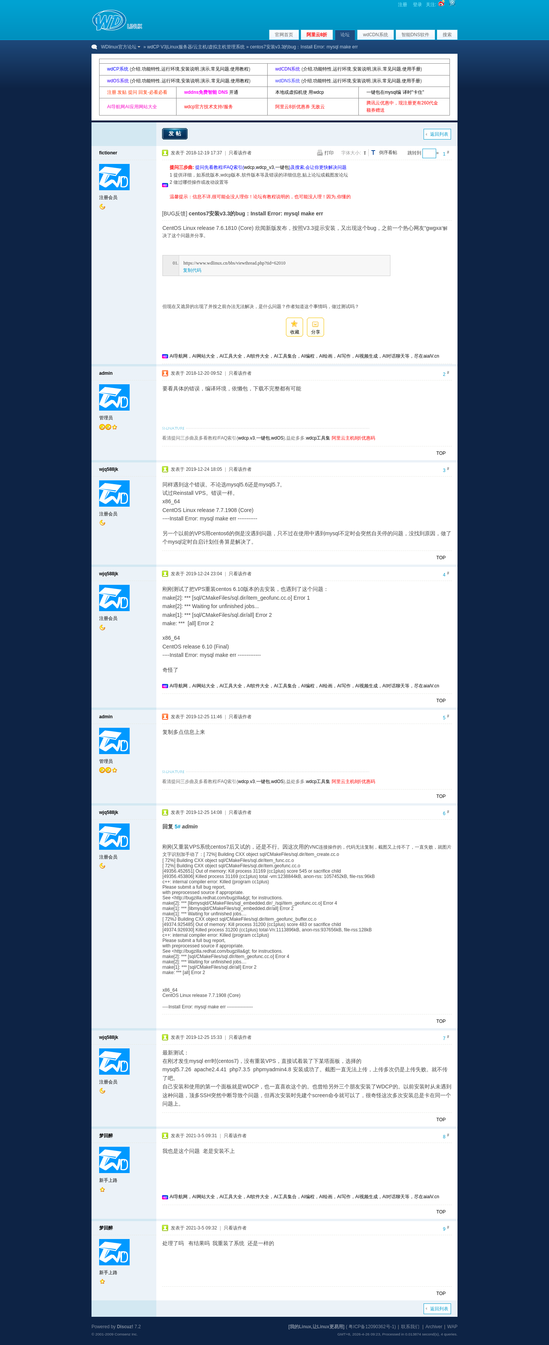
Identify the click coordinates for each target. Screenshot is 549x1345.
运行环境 (170, 69)
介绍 (135, 69)
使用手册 (411, 69)
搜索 (447, 34)
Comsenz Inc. (126, 1334)
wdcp (249, 167)
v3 (252, 438)
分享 (315, 332)
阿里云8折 (317, 34)
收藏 (294, 332)
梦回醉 (106, 1135)
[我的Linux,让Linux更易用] (316, 1326)
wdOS (277, 438)
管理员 (106, 418)
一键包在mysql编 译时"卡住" (395, 92)
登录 (417, 4)
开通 (233, 92)
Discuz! (125, 1326)
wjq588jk (108, 469)
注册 (402, 4)
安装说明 (190, 69)
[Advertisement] (308, 203)
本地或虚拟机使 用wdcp (299, 92)
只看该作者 (240, 153)
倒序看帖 (388, 152)
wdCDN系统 (375, 34)
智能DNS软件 (415, 34)
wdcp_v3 (265, 167)
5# (178, 826)
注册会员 (108, 197)
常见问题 (220, 69)
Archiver (433, 1326)
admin (105, 373)
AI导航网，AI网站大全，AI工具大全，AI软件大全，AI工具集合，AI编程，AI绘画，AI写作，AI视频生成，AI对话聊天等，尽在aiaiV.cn (304, 356)
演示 (205, 69)
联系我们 (410, 1326)
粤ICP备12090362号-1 (371, 1326)
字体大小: (351, 153)
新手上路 (108, 1180)
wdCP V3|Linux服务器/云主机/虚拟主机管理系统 (196, 47)
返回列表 (439, 134)
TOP (441, 453)
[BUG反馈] (174, 213)
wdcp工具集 (318, 438)
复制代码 (192, 270)
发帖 (176, 133)
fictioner (108, 153)
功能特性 (151, 69)
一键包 (282, 167)
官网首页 (284, 34)
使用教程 (239, 69)
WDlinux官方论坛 (118, 47)
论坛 (345, 34)
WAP (452, 1326)
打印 (329, 153)
